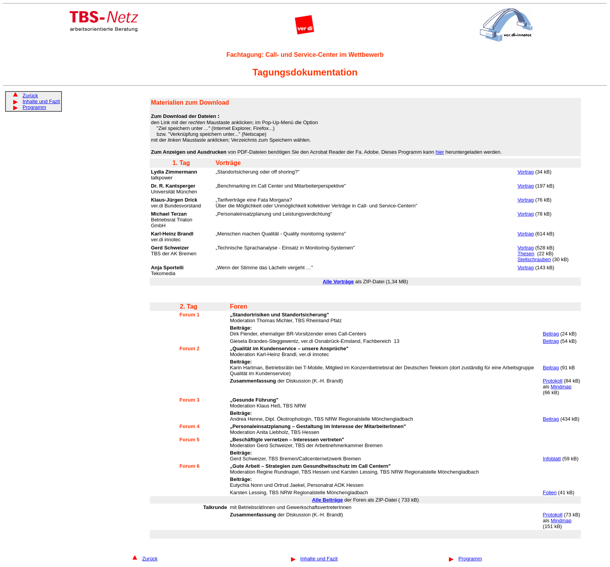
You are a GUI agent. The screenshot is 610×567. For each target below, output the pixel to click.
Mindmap (561, 387)
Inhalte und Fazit (41, 101)
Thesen (525, 253)
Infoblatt (552, 459)
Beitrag (551, 334)
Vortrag (525, 172)
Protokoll (553, 381)
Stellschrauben (534, 259)
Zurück (30, 95)
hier (440, 152)
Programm (34, 107)
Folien (549, 492)
